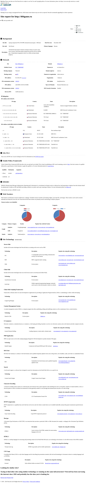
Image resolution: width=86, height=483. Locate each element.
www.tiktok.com (55, 446)
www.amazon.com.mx (62, 413)
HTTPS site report (39, 156)
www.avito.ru (38, 234)
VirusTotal (24, 77)
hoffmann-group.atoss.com (74, 283)
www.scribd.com (62, 379)
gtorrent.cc (55, 346)
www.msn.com (69, 279)
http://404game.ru (19, 63)
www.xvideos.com (71, 263)
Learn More (3, 8)
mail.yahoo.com (62, 285)
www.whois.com (62, 259)
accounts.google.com (79, 431)
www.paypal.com (62, 299)
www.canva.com (62, 431)
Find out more (4, 477)
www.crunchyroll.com (79, 279)
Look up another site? (7, 20)
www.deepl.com (62, 279)
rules (69, 164)
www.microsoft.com (79, 255)
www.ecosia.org (41, 227)
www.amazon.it (71, 413)
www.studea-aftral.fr (32, 230)
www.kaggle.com (54, 230)
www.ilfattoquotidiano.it (63, 362)
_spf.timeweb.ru (18, 173)
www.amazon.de (72, 331)
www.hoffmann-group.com (43, 230)
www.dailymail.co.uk (63, 377)
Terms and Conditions (35, 481)
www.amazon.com (71, 395)
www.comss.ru (31, 234)
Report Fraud (4, 9)
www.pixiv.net (70, 259)
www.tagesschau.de (62, 361)
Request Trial (10, 477)
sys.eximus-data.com (63, 283)
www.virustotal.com (63, 265)
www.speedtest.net (50, 227)
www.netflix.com (62, 395)
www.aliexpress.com (73, 377)
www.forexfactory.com (79, 259)
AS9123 (17, 81)
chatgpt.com (62, 446)
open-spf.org (51, 166)
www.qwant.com (62, 263)
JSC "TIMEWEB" (19, 67)
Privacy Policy (26, 481)
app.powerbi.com (55, 463)
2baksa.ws (42, 316)
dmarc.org (68, 187)
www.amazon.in (64, 331)
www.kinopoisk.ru (45, 234)
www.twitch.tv (61, 255)
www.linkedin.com (70, 255)
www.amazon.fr (57, 331)
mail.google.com (70, 431)
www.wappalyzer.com (32, 227)
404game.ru (60, 63)
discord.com (48, 463)
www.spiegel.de (71, 361)
